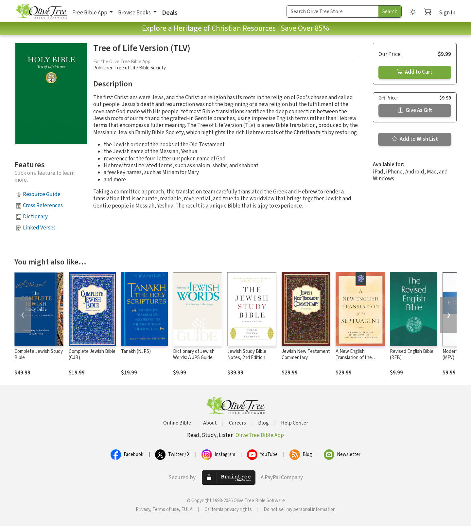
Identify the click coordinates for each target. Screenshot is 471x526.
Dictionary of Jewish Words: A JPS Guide (194, 354)
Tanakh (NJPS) (136, 351)
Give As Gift (415, 110)
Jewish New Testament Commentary (306, 354)
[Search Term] (333, 11)
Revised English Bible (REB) (411, 354)
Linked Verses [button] (39, 228)
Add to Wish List (415, 139)
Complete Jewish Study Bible (38, 354)
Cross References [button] (43, 205)
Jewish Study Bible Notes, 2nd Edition (246, 354)
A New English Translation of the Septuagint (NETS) (355, 357)
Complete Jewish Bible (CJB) (92, 354)
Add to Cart (414, 72)
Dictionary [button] (35, 217)
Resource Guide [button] (42, 194)
